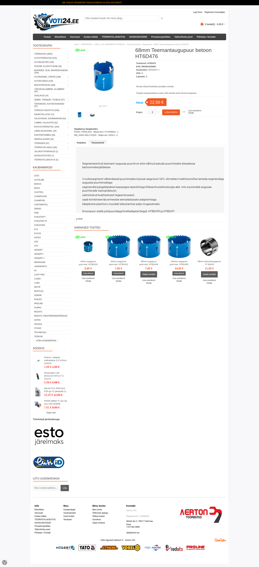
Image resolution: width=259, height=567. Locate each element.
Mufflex (38, 291)
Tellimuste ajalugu (100, 513)
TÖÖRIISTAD (86, 44)
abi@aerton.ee (132, 533)
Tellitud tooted (98, 516)
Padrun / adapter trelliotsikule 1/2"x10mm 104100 (55, 360)
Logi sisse (197, 12)
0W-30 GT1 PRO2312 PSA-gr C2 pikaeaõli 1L (55, 390)
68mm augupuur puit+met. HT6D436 (148, 263)
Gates (37, 237)
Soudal (38, 324)
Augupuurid (147, 44)
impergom (39, 262)
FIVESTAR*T (40, 217)
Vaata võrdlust (98, 523)
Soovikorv (96, 519)
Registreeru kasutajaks (214, 12)
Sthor (37, 328)
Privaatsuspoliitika (160, 37)
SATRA (37, 320)
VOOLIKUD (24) (41, 95)
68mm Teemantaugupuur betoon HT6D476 (171, 44)
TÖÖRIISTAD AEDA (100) (45, 147)
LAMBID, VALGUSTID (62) (46, 123)
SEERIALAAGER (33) (44, 139)
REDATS (38, 312)
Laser (37, 279)
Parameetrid (98, 142)
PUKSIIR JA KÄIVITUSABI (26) (48, 66)
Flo (36, 229)
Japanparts (40, 266)
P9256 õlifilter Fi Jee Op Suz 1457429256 (55, 402)
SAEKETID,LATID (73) (44, 114)
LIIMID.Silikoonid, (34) (45, 131)
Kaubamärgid (69, 509)
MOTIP (37, 287)
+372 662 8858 (133, 527)
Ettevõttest (60, 37)
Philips (38, 299)
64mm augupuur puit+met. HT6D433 (118, 263)
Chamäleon (40, 196)
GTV (36, 246)
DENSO (37, 209)
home (76, 44)
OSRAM (37, 295)
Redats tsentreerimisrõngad (50, 316)
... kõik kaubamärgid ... (46, 340)
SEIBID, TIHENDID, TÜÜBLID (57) (49, 100)
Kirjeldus (81, 142)
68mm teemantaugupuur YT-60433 (209, 263)
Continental (41, 204)
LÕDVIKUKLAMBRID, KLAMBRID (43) (49, 90)
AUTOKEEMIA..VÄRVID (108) (47, 77)
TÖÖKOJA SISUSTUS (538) (46, 110)
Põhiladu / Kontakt (206, 37)
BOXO (37, 188)
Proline (38, 303)
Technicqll (40, 332)
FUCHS (37, 233)
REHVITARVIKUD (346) (44, 85)
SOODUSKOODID (138, 37)
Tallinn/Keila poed (183, 37)
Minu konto (97, 509)
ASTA (36, 176)
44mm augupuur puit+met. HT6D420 (88, 263)
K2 (35, 270)
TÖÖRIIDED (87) (41, 143)
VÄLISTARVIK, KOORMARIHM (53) (50, 118)
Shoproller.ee (220, 540)
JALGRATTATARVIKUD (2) (46, 151)
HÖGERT (38, 250)
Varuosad (75, 37)
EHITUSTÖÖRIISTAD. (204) (46, 127)
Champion (39, 200)
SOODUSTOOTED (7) (44, 155)
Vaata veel (51, 413)
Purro (37, 307)
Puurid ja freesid (133, 44)
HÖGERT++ (39, 258)
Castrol (39, 192)
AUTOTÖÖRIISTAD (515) (45, 58)
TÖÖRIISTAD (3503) (43, 54)
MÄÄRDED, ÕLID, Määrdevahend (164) (51, 71)
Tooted (47, 37)
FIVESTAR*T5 (40, 221)
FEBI (36, 213)
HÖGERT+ (39, 254)
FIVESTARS (39, 225)
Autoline (39, 180)
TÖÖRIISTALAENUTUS (113, 37)
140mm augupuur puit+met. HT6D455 (179, 263)
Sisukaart (67, 519)
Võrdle (191, 113)
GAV (36, 242)
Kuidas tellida (91, 37)
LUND (37, 283)
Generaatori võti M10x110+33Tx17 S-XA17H (54, 376)
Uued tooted (68, 516)
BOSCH (37, 184)
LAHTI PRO (39, 275)
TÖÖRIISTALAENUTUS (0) (46, 160)
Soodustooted (69, 513)
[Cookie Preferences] (5, 562)
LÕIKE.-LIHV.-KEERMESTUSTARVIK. (109, 44)
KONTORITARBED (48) (44, 135)
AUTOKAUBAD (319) (43, 81)
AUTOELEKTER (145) (44, 62)
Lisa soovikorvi (194, 110)
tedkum (38, 336)
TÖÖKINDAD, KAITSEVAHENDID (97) (49, 105)
